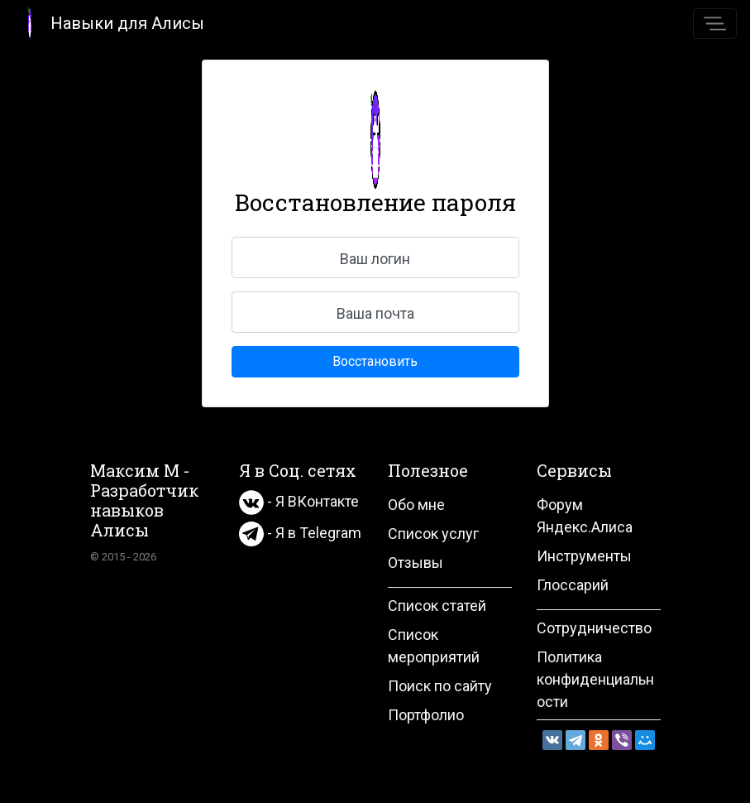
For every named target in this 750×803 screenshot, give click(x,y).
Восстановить (375, 361)
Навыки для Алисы (108, 22)
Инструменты (584, 556)
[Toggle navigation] (715, 23)
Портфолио (426, 715)
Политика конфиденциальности (595, 679)
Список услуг (433, 533)
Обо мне (416, 504)
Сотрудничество (594, 628)
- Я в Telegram (300, 532)
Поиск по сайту (440, 686)
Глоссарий (573, 585)
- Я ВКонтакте (299, 501)
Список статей (437, 605)
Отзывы (415, 562)
